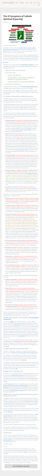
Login (35, 2)
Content (26, 2)
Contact (38, 2)
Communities (21, 2)
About (31, 2)
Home (17, 2)
